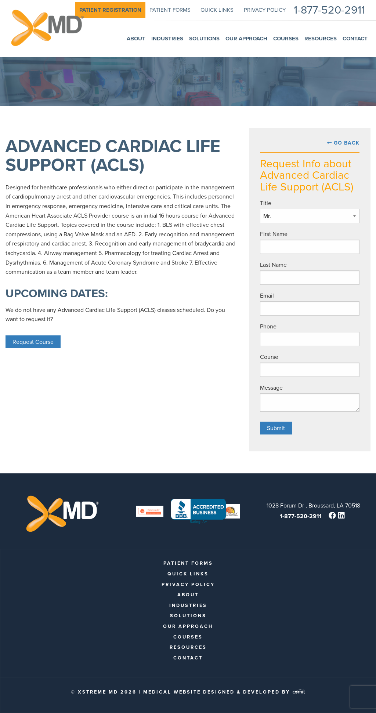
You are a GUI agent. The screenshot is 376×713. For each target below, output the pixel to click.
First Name (274, 234)
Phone (268, 326)
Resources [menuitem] (320, 38)
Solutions (188, 615)
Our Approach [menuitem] (246, 38)
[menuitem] (110, 10)
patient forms (188, 563)
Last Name (273, 265)
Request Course (33, 342)
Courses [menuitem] (286, 38)
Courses (188, 636)
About (188, 594)
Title (265, 203)
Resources (188, 647)
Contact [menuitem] (355, 38)
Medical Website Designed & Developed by (224, 691)
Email (267, 295)
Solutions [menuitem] (204, 38)
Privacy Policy (188, 584)
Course (269, 357)
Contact (188, 657)
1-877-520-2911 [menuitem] (329, 10)
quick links (188, 573)
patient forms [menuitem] (170, 10)
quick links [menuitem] (217, 10)
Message (271, 387)
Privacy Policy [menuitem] (265, 10)
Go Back (346, 143)
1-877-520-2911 (301, 516)
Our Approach (188, 626)
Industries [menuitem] (167, 38)
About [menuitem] (136, 38)
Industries (188, 605)
